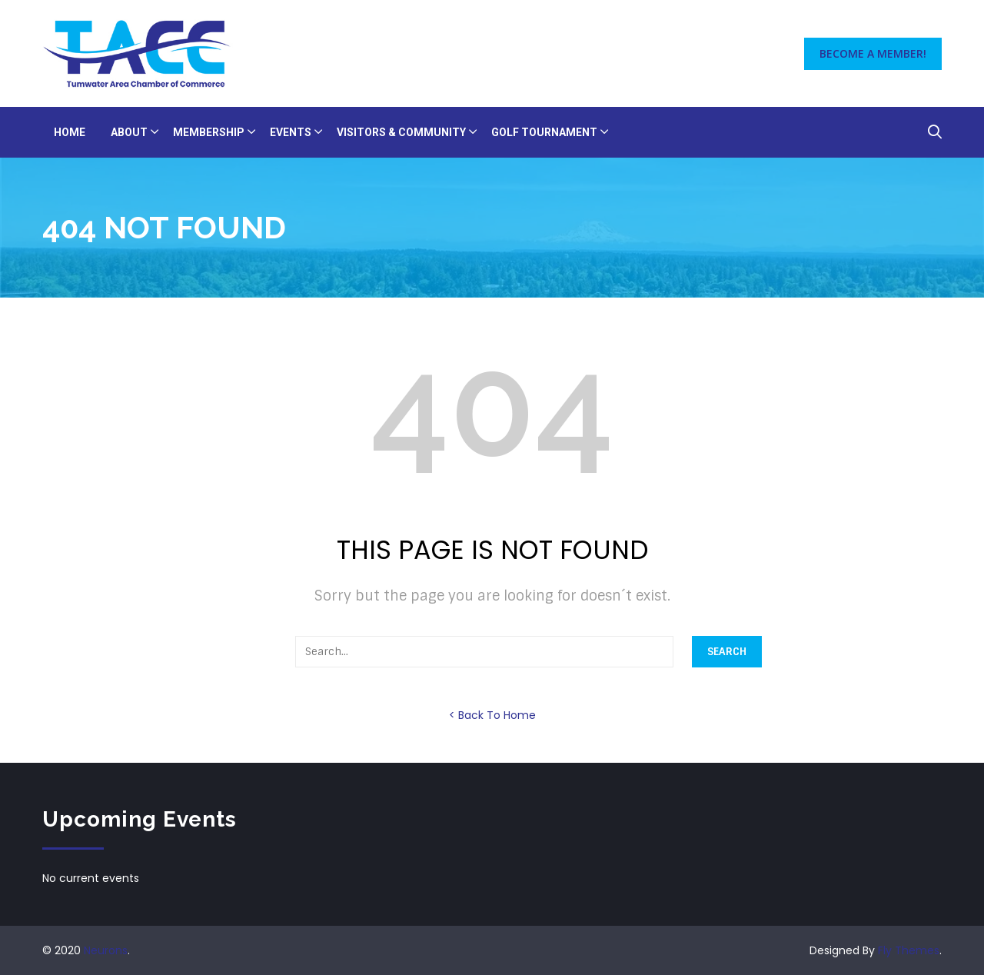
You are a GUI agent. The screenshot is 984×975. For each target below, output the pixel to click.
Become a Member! (872, 53)
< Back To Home (492, 715)
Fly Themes (908, 950)
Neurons (106, 950)
